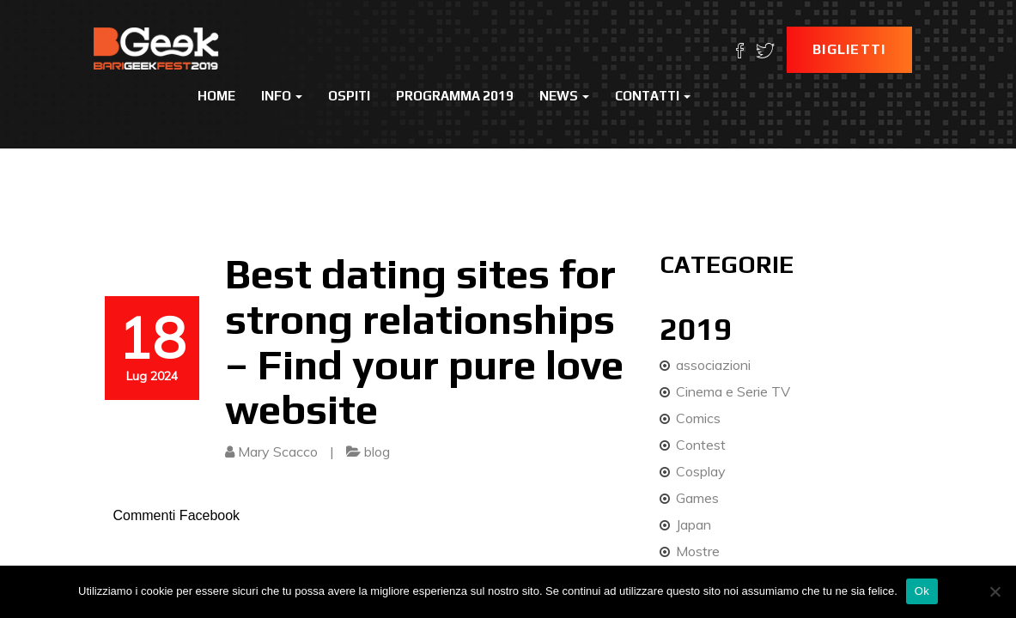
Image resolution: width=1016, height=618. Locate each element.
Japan (693, 524)
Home (216, 95)
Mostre (698, 551)
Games (697, 497)
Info (281, 95)
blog (377, 451)
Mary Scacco (278, 451)
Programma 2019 (455, 95)
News (564, 95)
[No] (994, 591)
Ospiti (349, 95)
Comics (698, 418)
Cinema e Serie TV (733, 391)
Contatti (653, 95)
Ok (922, 591)
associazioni (713, 364)
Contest (701, 444)
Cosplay (701, 471)
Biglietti (849, 49)
